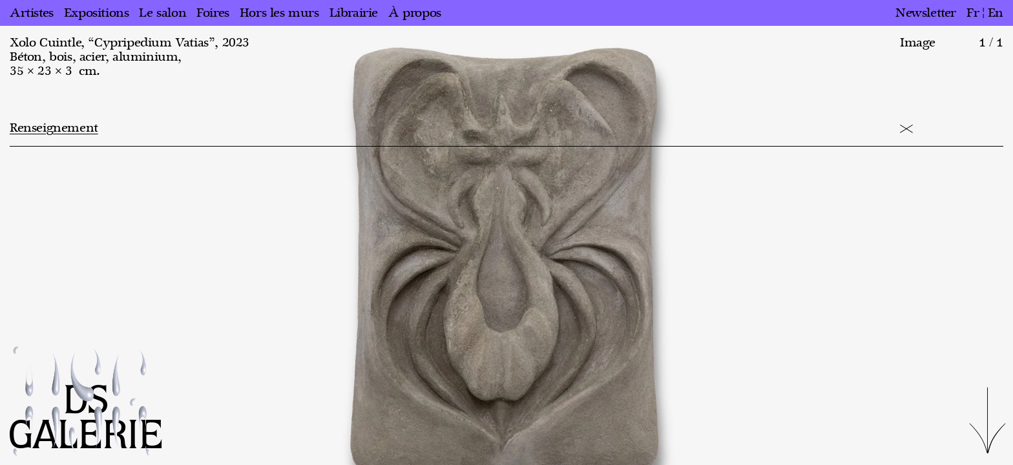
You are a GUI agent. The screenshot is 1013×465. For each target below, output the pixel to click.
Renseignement (54, 127)
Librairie (353, 12)
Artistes (32, 12)
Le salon (162, 12)
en (995, 12)
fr (972, 12)
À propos (414, 12)
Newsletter (925, 12)
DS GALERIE (85, 419)
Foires (212, 12)
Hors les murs (279, 12)
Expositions (96, 12)
